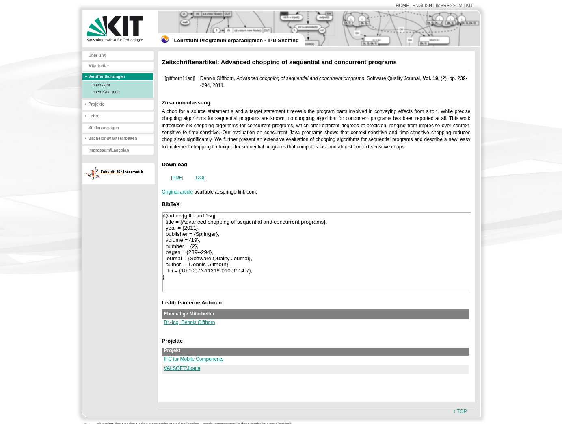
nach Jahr (101, 85)
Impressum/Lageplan (109, 150)
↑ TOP (460, 411)
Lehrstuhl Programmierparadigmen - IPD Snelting (236, 40)
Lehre (94, 116)
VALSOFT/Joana (182, 368)
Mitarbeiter (99, 66)
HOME (402, 5)
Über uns (97, 55)
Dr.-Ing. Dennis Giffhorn (189, 322)
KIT (469, 5)
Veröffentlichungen (107, 76)
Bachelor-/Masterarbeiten (113, 138)
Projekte (96, 104)
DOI (200, 177)
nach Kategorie (106, 92)
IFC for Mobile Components (194, 359)
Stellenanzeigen (104, 128)
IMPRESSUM (449, 5)
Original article (177, 192)
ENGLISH (422, 5)
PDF (177, 177)
